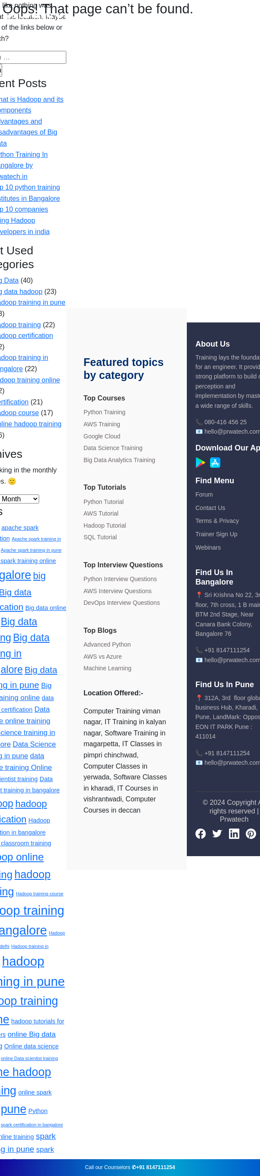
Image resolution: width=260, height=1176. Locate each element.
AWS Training (102, 424)
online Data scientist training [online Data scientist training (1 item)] (29, 1058)
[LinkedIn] (234, 833)
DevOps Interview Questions (122, 602)
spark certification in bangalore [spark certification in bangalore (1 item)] (32, 1124)
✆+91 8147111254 (153, 1167)
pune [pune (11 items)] (14, 1109)
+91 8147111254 (227, 650)
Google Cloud (102, 436)
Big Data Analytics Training (119, 460)
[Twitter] (217, 833)
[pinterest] (251, 833)
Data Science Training (113, 447)
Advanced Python (107, 644)
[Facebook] (200, 833)
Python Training (104, 412)
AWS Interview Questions (118, 591)
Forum (204, 494)
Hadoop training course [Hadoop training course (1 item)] (39, 893)
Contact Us (210, 507)
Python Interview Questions (120, 578)
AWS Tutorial (101, 513)
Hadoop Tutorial (105, 525)
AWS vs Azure (103, 656)
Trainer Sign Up (216, 534)
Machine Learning (107, 668)
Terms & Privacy (217, 520)
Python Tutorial (104, 501)
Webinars (208, 547)
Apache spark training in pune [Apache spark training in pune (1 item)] (31, 550)
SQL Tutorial (100, 537)
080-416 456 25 (225, 422)
